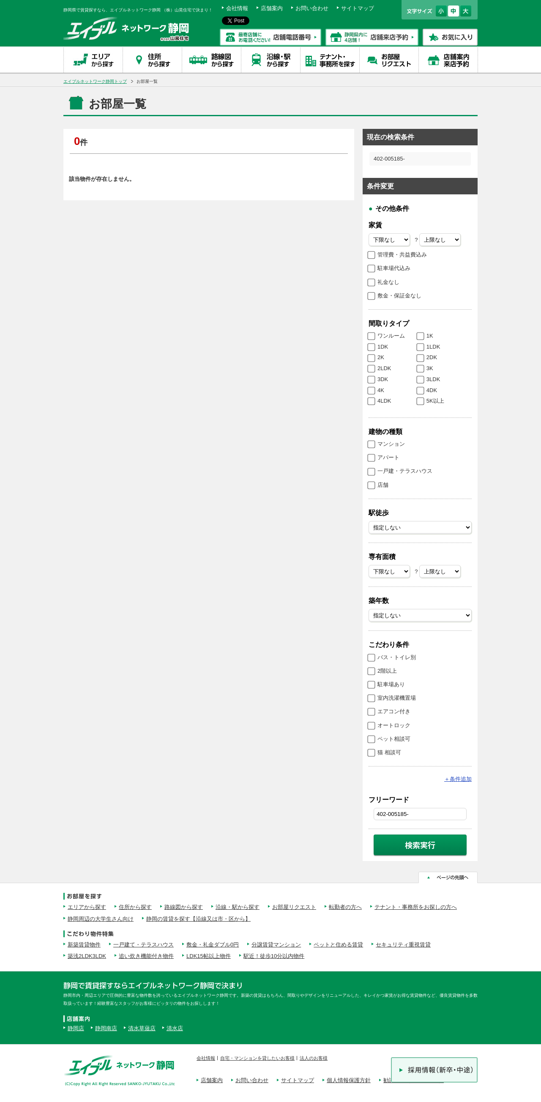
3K (429, 368)
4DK (431, 390)
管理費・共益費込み (402, 254)
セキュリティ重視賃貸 (403, 944)
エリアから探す (87, 907)
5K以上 (435, 401)
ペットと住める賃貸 (338, 944)
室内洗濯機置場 (396, 698)
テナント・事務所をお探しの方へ (415, 907)
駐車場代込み (393, 268)
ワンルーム (391, 336)
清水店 (175, 1028)
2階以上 (387, 671)
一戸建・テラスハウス (404, 471)
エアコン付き (393, 711)
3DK (382, 379)
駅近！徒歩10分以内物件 (273, 956)
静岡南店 (106, 1028)
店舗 (382, 485)
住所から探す (135, 907)
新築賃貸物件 (84, 944)
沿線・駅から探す (238, 907)
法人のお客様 (314, 1058)
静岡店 (76, 1028)
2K (380, 357)
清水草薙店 (142, 1028)
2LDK (384, 368)
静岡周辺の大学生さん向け (101, 919)
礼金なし (388, 282)
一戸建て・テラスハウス (143, 944)
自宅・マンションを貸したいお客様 (257, 1058)
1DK (382, 347)
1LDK (433, 347)
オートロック (393, 725)
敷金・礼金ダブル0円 (212, 944)
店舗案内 (272, 8)
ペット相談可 (393, 739)
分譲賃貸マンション (276, 944)
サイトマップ (357, 8)
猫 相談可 (389, 752)
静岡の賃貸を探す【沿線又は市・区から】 (198, 919)
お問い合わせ (311, 8)
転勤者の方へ (345, 907)
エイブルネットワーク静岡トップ (95, 81)
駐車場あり (391, 684)
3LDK (433, 379)
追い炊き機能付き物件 (146, 956)
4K (380, 390)
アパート (388, 457)
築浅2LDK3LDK (87, 956)
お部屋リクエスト (294, 907)
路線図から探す (183, 907)
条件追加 (458, 779)
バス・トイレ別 (396, 657)
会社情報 (237, 8)
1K (429, 336)
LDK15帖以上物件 (208, 956)
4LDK (384, 401)
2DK (431, 357)
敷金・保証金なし (399, 295)
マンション (391, 444)
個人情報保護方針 (349, 1080)
